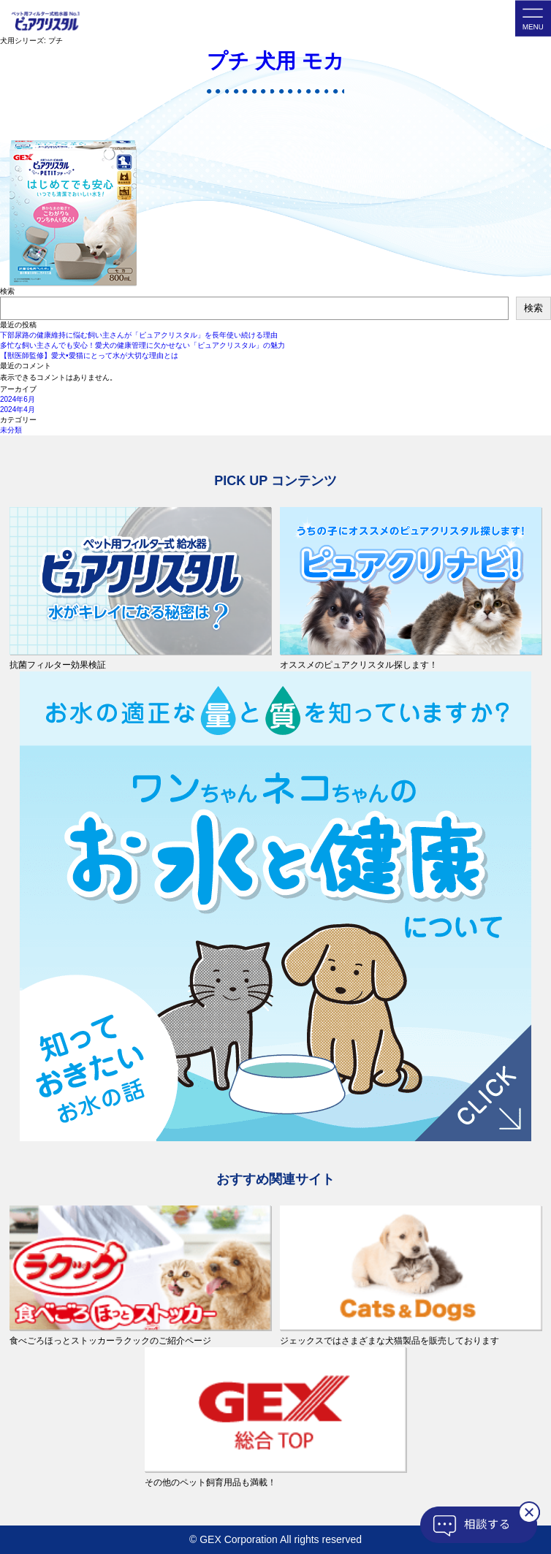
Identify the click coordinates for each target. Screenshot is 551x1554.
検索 (7, 291)
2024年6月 (17, 399)
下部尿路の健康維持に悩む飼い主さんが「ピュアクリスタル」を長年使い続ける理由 (139, 335)
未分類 (11, 430)
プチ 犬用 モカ (275, 61)
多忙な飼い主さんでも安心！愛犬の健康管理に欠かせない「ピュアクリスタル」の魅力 (142, 345)
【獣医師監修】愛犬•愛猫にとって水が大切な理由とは (89, 355)
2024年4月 (17, 409)
